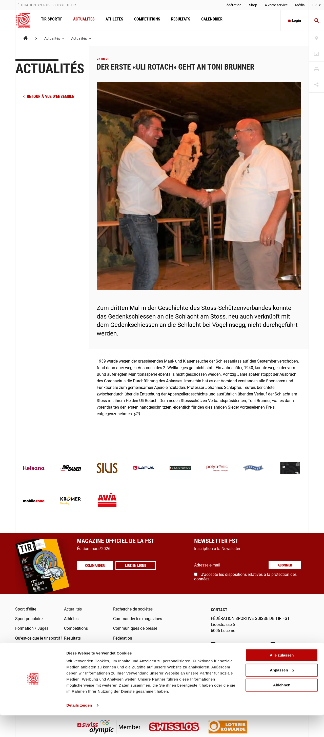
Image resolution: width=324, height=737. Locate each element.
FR (316, 5)
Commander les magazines (137, 618)
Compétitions (144, 20)
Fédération (233, 5)
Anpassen (282, 692)
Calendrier (207, 20)
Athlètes (112, 20)
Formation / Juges (31, 628)
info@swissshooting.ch (235, 644)
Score (118, 657)
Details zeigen (79, 727)
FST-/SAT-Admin (127, 647)
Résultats (177, 20)
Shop (253, 5)
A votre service (276, 5)
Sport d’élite (25, 609)
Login (294, 20)
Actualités (82, 20)
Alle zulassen (282, 677)
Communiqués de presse (135, 628)
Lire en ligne (137, 568)
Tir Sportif (51, 20)
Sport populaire (29, 618)
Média (300, 5)
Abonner (285, 565)
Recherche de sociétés (133, 609)
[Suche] (316, 20)
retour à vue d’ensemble (48, 96)
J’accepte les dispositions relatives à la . (245, 576)
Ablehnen (281, 706)
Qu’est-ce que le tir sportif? (38, 638)
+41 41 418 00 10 (290, 644)
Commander (96, 568)
